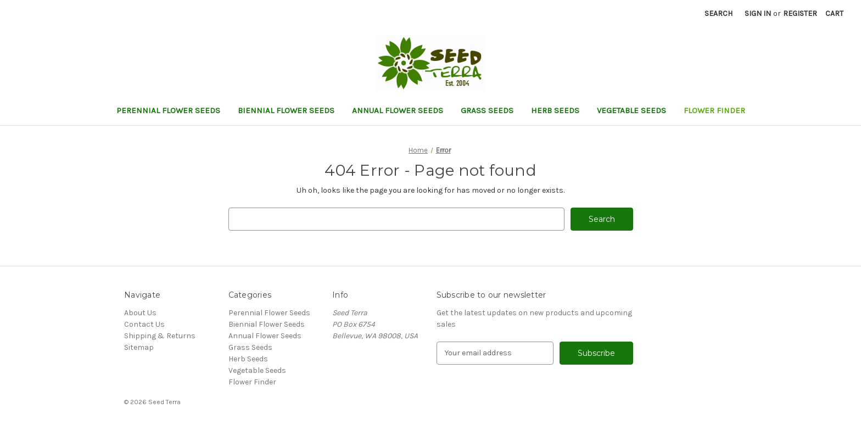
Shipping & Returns (159, 335)
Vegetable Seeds (631, 110)
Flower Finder (714, 110)
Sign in (758, 13)
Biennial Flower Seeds (286, 110)
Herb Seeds (555, 110)
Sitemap (139, 347)
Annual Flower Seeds (397, 110)
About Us (140, 312)
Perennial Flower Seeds (168, 110)
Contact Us (144, 324)
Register (800, 13)
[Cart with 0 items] (834, 13)
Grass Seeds (487, 110)
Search (719, 13)
